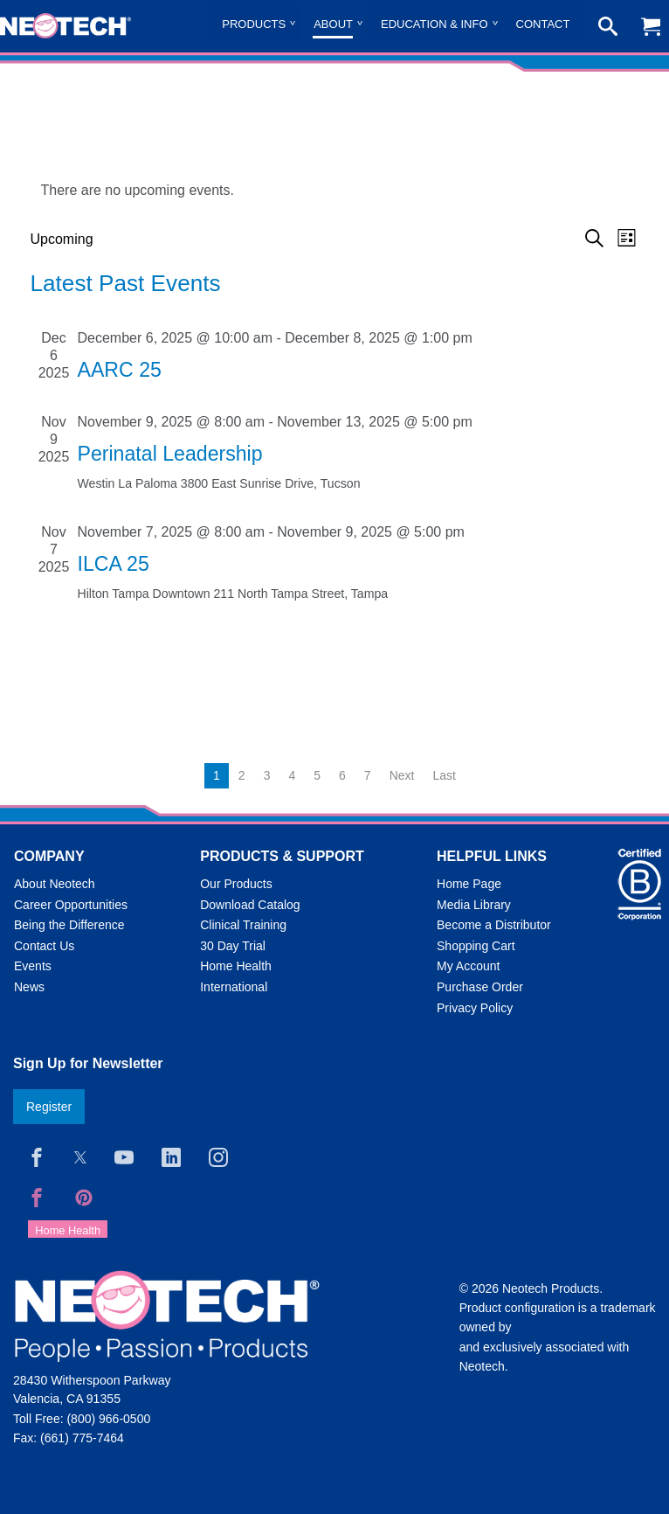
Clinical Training (243, 925)
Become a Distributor (494, 925)
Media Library (474, 905)
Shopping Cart (476, 946)
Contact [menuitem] (543, 24)
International (233, 987)
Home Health (236, 966)
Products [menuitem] (254, 24)
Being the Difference (69, 925)
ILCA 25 (113, 563)
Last (443, 775)
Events (33, 966)
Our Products (236, 884)
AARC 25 (120, 369)
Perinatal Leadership (170, 453)
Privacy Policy (475, 1008)
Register (49, 1107)
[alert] (335, 191)
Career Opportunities (71, 905)
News (29, 987)
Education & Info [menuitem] (434, 24)
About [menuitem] (333, 24)
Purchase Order (480, 987)
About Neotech (54, 884)
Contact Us (44, 946)
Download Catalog (250, 905)
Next (402, 775)
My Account (468, 966)
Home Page (469, 884)
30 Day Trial (233, 946)
